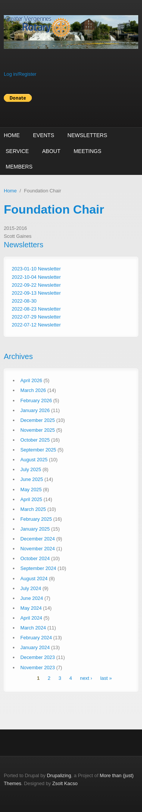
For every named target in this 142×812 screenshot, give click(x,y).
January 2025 (35, 529)
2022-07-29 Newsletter (36, 317)
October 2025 (35, 440)
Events (43, 135)
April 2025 (31, 499)
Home (12, 135)
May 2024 (31, 608)
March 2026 (33, 390)
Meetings (87, 151)
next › (86, 678)
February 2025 (36, 519)
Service (17, 151)
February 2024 (36, 637)
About (51, 151)
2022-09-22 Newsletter (36, 285)
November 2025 (37, 430)
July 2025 (30, 469)
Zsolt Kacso (65, 783)
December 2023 (37, 657)
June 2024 (31, 598)
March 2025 (33, 509)
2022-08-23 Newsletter (36, 309)
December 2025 (37, 420)
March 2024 (33, 628)
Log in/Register (20, 74)
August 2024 (34, 578)
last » (106, 678)
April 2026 (31, 380)
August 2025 (34, 459)
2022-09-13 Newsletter (36, 293)
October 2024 (35, 558)
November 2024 (37, 548)
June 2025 (31, 479)
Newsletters (87, 135)
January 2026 (35, 410)
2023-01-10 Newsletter (36, 269)
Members (19, 167)
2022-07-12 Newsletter (36, 325)
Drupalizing (59, 775)
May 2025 (31, 489)
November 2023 (37, 667)
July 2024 (30, 588)
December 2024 (37, 539)
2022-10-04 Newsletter (36, 277)
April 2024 (31, 618)
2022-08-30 (24, 301)
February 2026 (36, 400)
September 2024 (38, 568)
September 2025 (38, 450)
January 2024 (35, 647)
